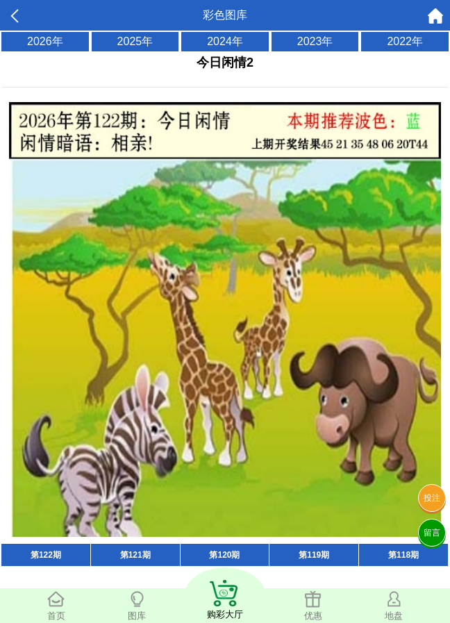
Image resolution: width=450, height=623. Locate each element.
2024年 (225, 41)
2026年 (45, 41)
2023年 (315, 41)
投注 (432, 498)
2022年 (405, 41)
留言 (432, 533)
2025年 (135, 41)
